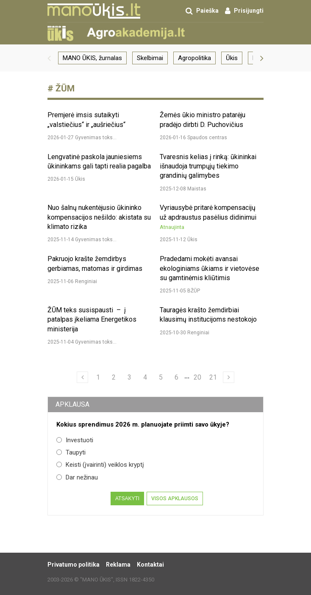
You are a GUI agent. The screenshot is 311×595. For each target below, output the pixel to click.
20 (197, 377)
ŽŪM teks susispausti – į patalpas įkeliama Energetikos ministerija (91, 319)
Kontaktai (150, 564)
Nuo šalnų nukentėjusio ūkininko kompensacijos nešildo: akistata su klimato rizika (99, 217)
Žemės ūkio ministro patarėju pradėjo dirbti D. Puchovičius (202, 119)
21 (213, 377)
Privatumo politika (73, 564)
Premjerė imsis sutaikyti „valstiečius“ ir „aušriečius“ (86, 119)
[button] (49, 58)
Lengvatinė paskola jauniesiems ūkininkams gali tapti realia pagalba (99, 161)
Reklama (118, 564)
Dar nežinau (77, 477)
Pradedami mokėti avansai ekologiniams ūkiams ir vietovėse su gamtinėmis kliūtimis (209, 268)
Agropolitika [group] (194, 58)
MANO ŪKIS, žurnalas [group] (92, 58)
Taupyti (71, 452)
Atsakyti (127, 498)
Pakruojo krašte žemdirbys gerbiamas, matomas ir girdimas (94, 263)
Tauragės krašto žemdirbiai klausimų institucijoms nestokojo (208, 314)
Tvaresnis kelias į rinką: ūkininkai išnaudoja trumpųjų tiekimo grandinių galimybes (208, 166)
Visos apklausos (174, 498)
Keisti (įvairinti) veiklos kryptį (100, 464)
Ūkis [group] (232, 58)
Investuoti (74, 440)
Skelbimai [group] (150, 58)
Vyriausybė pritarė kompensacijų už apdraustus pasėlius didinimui (208, 217)
